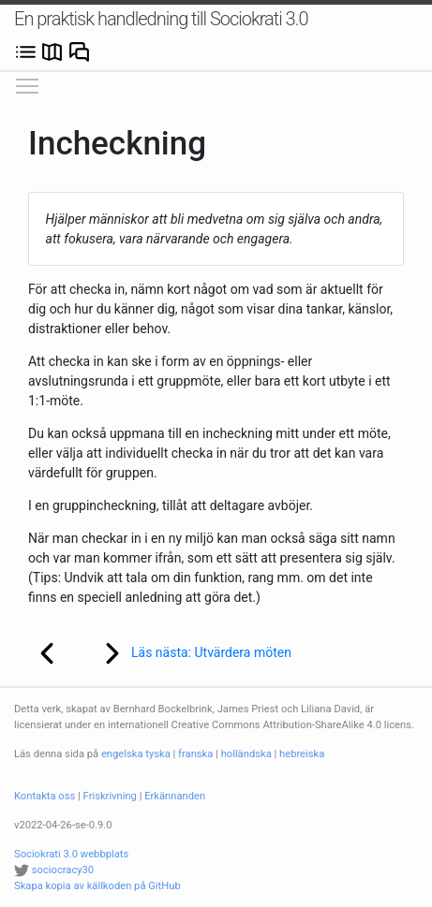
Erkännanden (174, 796)
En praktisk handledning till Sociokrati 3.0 (161, 18)
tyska (157, 754)
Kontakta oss (44, 796)
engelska (122, 754)
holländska (246, 754)
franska (195, 754)
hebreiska (301, 754)
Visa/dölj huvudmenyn (28, 81)
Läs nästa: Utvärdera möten (185, 653)
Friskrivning (110, 796)
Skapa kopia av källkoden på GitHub (97, 886)
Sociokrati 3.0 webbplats (71, 854)
